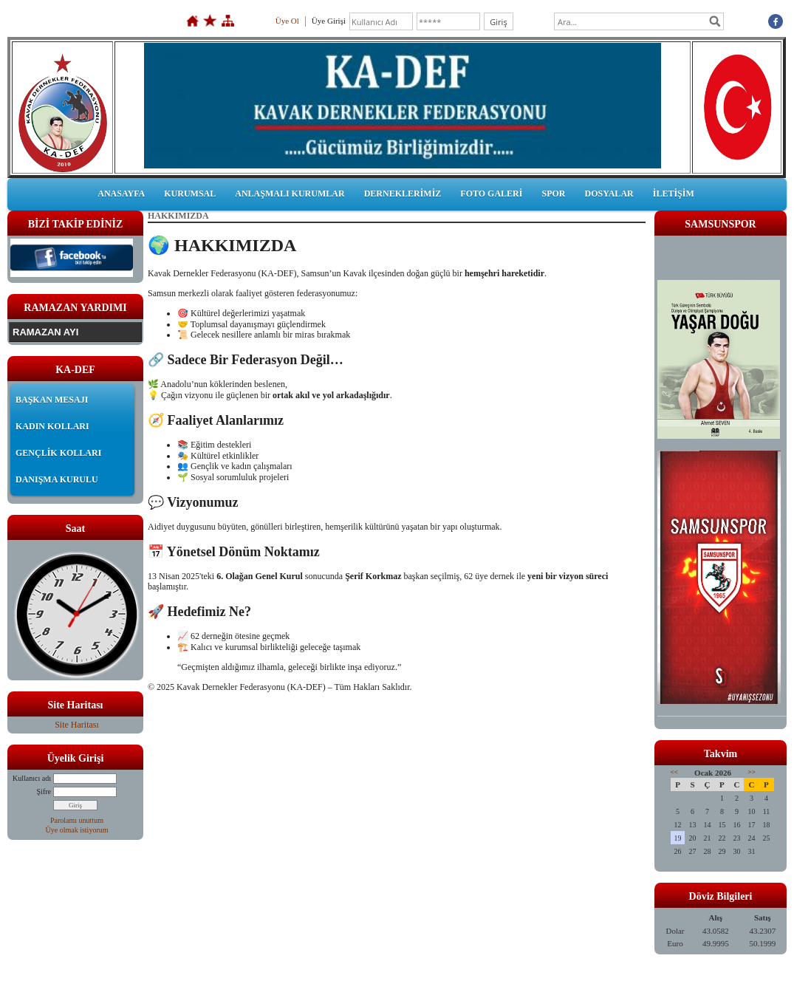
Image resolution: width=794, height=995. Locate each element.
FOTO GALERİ (491, 193)
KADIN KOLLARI (52, 426)
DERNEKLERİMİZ (403, 193)
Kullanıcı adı (32, 778)
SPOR (553, 193)
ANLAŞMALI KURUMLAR (289, 193)
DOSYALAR (608, 193)
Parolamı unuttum (76, 820)
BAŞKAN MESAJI (52, 399)
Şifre (44, 791)
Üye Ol (287, 20)
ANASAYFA (121, 193)
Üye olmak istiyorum (77, 830)
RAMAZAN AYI (45, 332)
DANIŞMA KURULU (57, 479)
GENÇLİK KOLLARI (58, 453)
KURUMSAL (190, 193)
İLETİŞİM (673, 193)
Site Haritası (77, 724)
